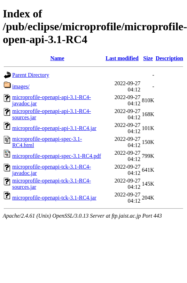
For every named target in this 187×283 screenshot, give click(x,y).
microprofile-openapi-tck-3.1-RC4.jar (54, 198)
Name (57, 58)
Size (148, 58)
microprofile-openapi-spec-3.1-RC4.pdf (56, 156)
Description (169, 58)
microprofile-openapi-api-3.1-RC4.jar (54, 128)
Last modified (122, 58)
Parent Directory (30, 75)
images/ (21, 86)
